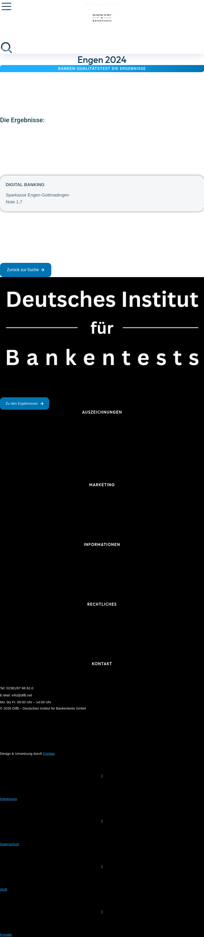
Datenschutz (9, 844)
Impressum (8, 799)
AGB (3, 889)
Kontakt (6, 935)
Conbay (49, 753)
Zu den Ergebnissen (25, 403)
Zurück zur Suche (25, 269)
